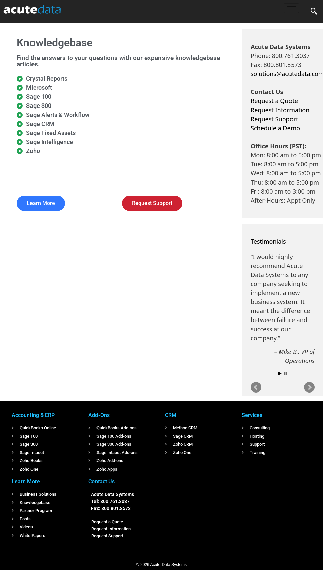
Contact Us (101, 481)
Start (280, 373)
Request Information (280, 110)
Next (309, 387)
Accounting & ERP (33, 415)
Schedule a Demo (275, 128)
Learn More (26, 481)
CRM (170, 415)
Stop (285, 373)
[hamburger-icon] (291, 8)
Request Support (274, 119)
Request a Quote (274, 101)
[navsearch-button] (314, 11)
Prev (256, 387)
